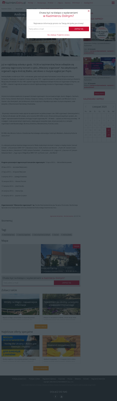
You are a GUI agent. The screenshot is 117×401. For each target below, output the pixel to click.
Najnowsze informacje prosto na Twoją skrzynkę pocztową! (58, 23)
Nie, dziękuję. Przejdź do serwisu (58, 35)
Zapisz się (78, 29)
